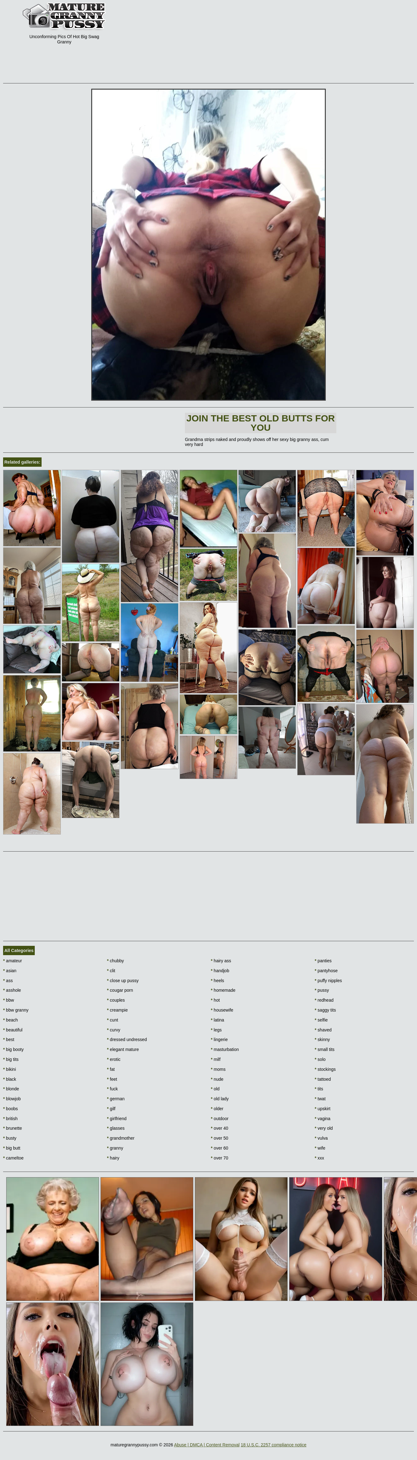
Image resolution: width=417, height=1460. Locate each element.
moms (218, 1069)
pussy (322, 990)
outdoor (220, 1118)
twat (320, 1098)
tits (319, 1088)
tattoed (323, 1079)
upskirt (322, 1108)
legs (216, 1029)
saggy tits (325, 1010)
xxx (319, 1157)
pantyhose (326, 970)
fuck (112, 1088)
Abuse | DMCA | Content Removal (207, 1444)
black (9, 1079)
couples (116, 1000)
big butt (11, 1148)
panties (323, 960)
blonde (11, 1088)
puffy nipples (328, 980)
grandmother (121, 1138)
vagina (322, 1118)
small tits (324, 1049)
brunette (12, 1128)
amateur (12, 960)
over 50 (219, 1138)
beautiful (12, 1029)
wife (320, 1148)
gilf (111, 1108)
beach (10, 1019)
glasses (116, 1128)
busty (9, 1138)
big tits (11, 1059)
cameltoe (13, 1157)
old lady (220, 1098)
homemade (223, 990)
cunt (112, 1019)
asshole (12, 990)
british (10, 1118)
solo (320, 1059)
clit (111, 970)
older (217, 1108)
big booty (13, 1049)
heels (217, 980)
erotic (114, 1059)
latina (217, 1019)
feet (112, 1079)
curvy (113, 1029)
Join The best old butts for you (260, 423)
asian (9, 970)
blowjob (12, 1098)
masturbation (225, 1049)
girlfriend (117, 1118)
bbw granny (16, 1010)
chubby (115, 960)
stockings (325, 1069)
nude (217, 1079)
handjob (220, 970)
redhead (324, 1000)
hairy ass (221, 960)
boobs (10, 1108)
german (116, 1098)
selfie (321, 1019)
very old (324, 1128)
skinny (322, 1039)
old (215, 1088)
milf (216, 1059)
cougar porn (120, 990)
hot (215, 1000)
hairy (113, 1157)
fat (111, 1069)
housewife (222, 1010)
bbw (8, 1000)
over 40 (219, 1128)
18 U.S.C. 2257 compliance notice (274, 1444)
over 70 (219, 1157)
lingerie (219, 1039)
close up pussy (123, 980)
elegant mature (123, 1049)
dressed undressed (127, 1039)
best (8, 1039)
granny (115, 1148)
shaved (323, 1029)
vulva (321, 1138)
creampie (117, 1010)
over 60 (219, 1148)
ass (8, 980)
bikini (9, 1069)
